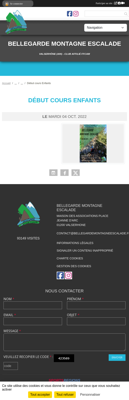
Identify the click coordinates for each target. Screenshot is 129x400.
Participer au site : (110, 3)
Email (9, 315)
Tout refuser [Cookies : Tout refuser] (65, 394)
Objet (73, 315)
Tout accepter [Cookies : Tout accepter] (40, 394)
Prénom (75, 299)
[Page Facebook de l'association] (69, 14)
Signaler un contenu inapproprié (85, 250)
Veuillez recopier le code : (28, 356)
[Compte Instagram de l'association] (75, 14)
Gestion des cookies (74, 266)
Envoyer (117, 357)
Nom (8, 299)
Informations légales (75, 243)
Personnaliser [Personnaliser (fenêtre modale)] (90, 394)
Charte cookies (70, 258)
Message (12, 331)
